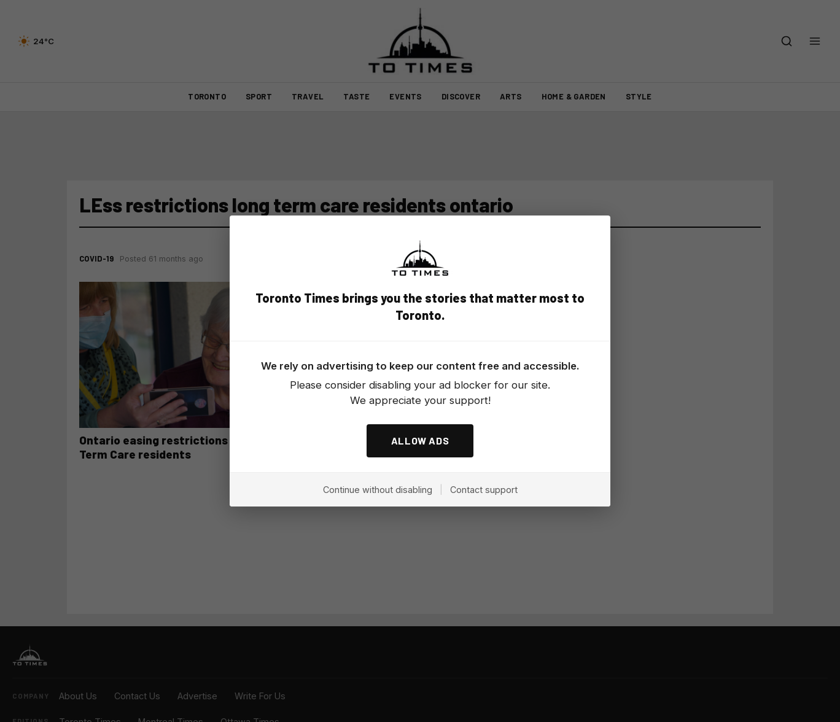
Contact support (484, 489)
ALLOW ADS (420, 440)
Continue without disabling (377, 489)
